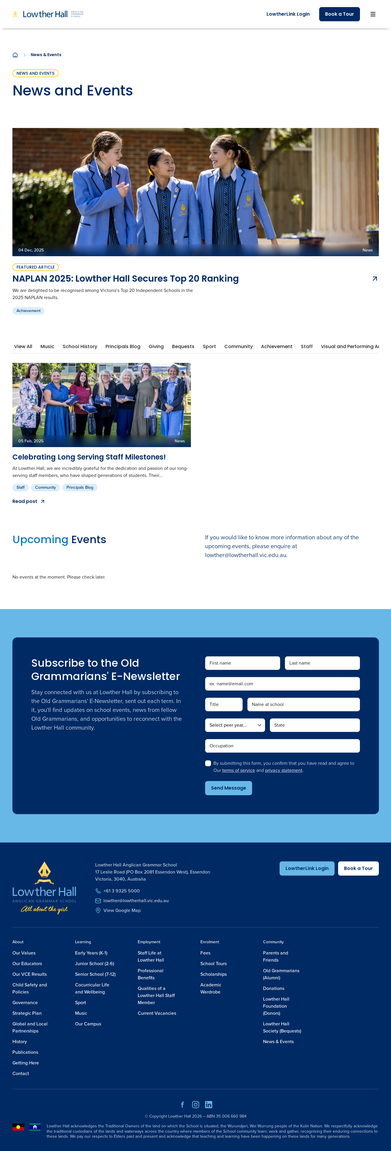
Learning (83, 942)
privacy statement (283, 770)
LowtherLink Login (288, 14)
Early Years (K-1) (91, 952)
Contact (20, 1073)
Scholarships (213, 974)
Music (81, 1013)
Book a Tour (339, 14)
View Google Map (118, 910)
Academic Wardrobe (210, 988)
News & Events (278, 1041)
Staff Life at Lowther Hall (151, 956)
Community (45, 487)
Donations (273, 988)
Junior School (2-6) (94, 963)
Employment (149, 942)
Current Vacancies (157, 1013)
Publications (25, 1052)
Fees (205, 952)
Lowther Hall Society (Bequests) (282, 1027)
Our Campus (88, 1023)
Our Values (23, 952)
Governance (25, 1002)
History (19, 1041)
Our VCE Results (29, 974)
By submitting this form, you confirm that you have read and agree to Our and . (283, 767)
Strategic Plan (27, 1013)
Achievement (28, 311)
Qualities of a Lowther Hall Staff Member (156, 995)
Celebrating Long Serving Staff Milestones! (89, 457)
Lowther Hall (179, 1116)
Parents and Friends (275, 956)
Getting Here (25, 1062)
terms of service (238, 770)
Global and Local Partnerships (30, 1027)
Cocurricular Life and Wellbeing (92, 988)
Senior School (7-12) (95, 974)
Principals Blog (79, 487)
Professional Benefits (150, 974)
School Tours (213, 963)
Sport (80, 1002)
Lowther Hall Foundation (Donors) (276, 1006)
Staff (21, 487)
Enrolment (209, 942)
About (17, 942)
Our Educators (27, 963)
